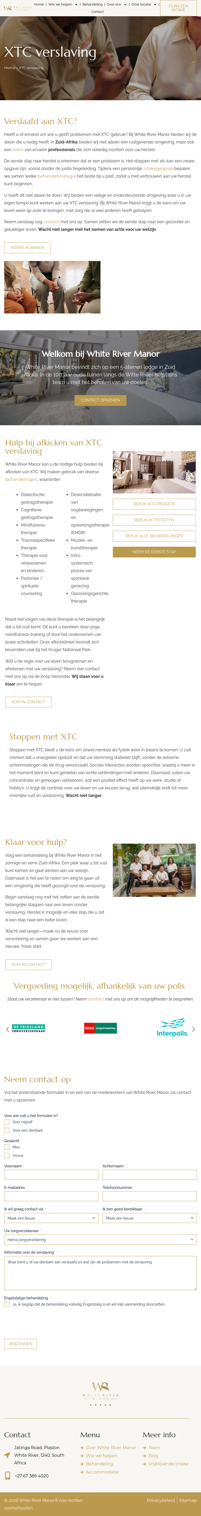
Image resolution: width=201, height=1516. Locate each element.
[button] (7, 1029)
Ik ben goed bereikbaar (124, 1209)
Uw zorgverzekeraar (22, 1231)
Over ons (117, 4)
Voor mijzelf (22, 1122)
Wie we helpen (63, 4)
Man (16, 1147)
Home (39, 4)
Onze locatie (144, 4)
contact (51, 221)
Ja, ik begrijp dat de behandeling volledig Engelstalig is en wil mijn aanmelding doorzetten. (89, 1304)
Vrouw (18, 1155)
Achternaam (114, 1166)
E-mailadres (15, 1187)
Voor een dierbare (28, 1130)
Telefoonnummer (119, 1187)
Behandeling (92, 4)
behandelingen (21, 479)
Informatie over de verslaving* (31, 1252)
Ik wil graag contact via (25, 1209)
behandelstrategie (57, 176)
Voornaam (14, 1166)
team (18, 149)
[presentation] (44, 1322)
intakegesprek (158, 168)
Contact (97, 12)
